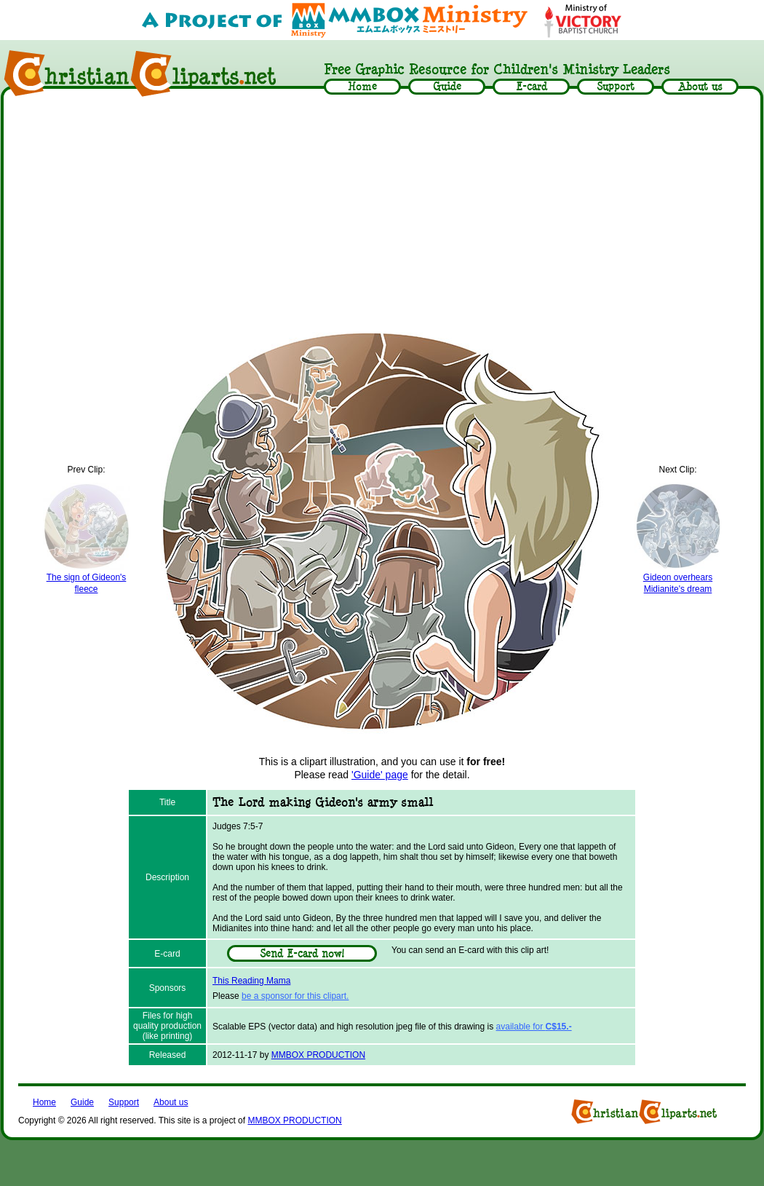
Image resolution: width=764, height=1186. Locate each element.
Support (123, 1102)
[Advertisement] (382, 213)
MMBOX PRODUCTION (318, 1055)
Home (44, 1102)
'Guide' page (379, 774)
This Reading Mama (251, 981)
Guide (82, 1102)
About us (171, 1102)
